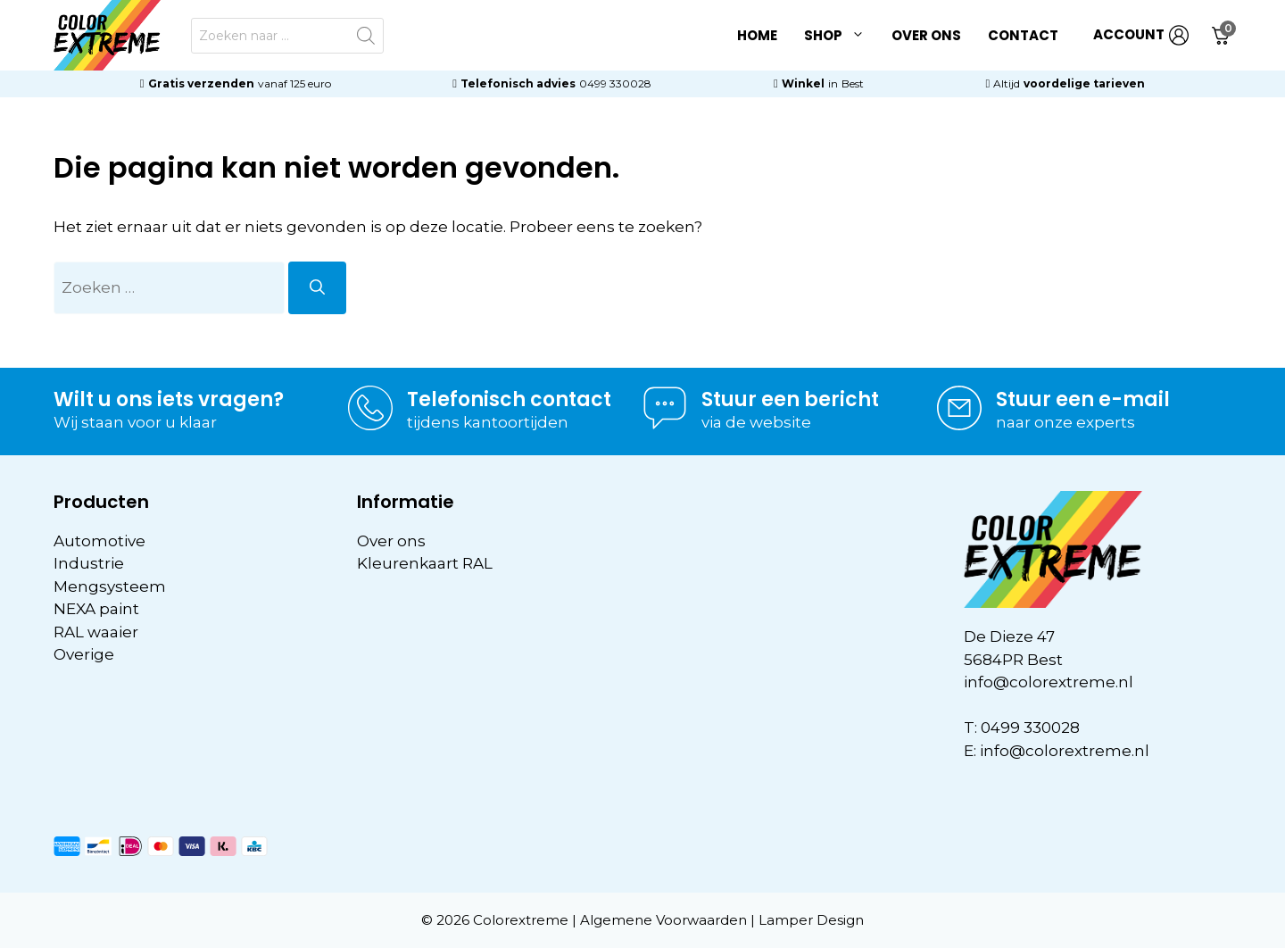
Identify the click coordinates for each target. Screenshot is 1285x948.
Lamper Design (811, 919)
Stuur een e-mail (1083, 399)
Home (757, 35)
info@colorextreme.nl (1048, 682)
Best (852, 83)
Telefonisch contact (509, 399)
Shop (841, 35)
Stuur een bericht (790, 399)
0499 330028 (615, 83)
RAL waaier (96, 632)
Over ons (926, 35)
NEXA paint (96, 609)
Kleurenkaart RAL (425, 563)
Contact (1023, 35)
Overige (84, 654)
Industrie (89, 563)
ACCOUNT (1141, 35)
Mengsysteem (110, 586)
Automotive (99, 541)
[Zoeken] (317, 288)
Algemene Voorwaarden (663, 919)
